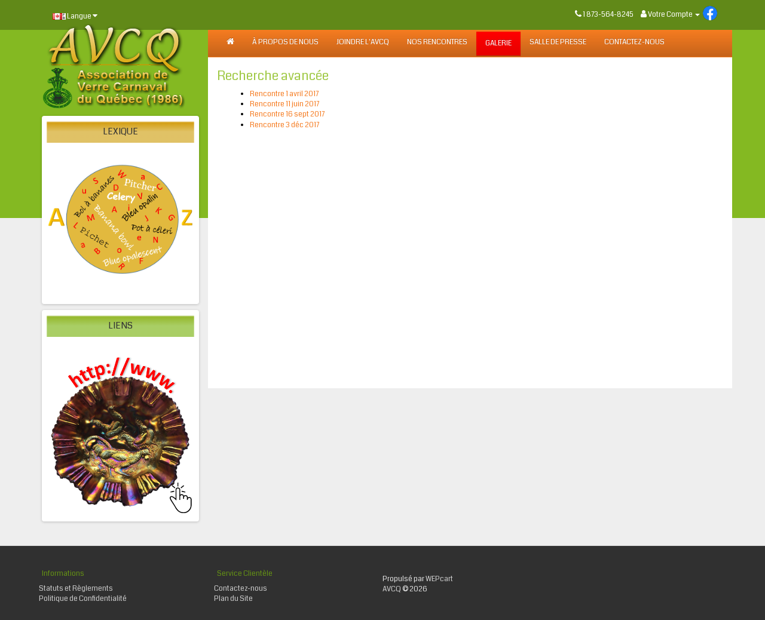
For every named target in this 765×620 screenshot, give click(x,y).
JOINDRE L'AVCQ (362, 42)
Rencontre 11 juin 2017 (284, 104)
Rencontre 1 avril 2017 (284, 94)
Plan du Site (233, 599)
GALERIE (498, 43)
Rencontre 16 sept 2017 (287, 114)
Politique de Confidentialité (83, 599)
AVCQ (391, 589)
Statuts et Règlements (76, 589)
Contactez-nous (634, 42)
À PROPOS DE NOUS (285, 42)
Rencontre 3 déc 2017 (284, 125)
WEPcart (439, 579)
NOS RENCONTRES (437, 42)
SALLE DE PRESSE (558, 42)
